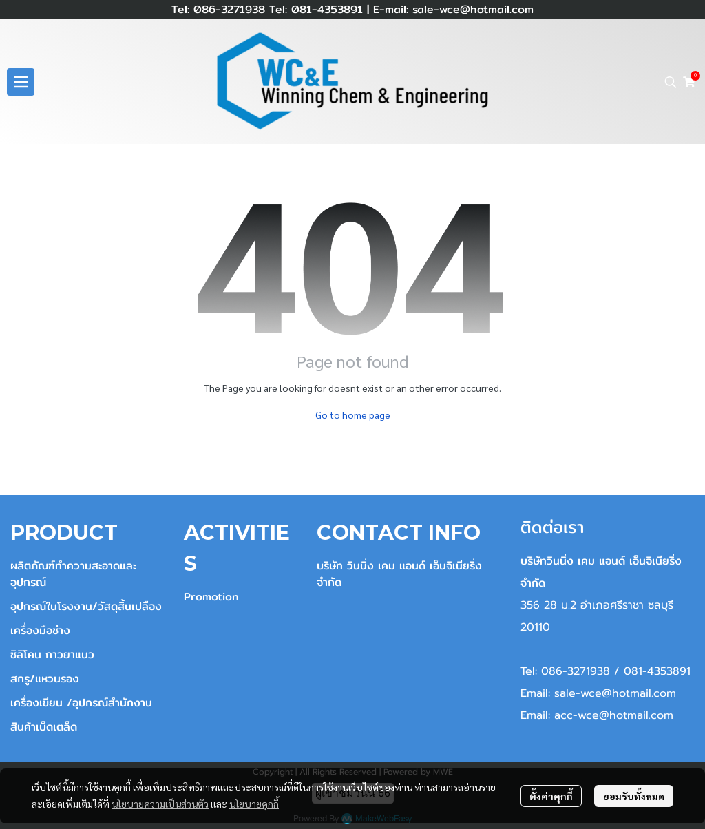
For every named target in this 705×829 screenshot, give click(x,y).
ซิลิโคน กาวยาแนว (52, 654)
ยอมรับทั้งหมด (633, 796)
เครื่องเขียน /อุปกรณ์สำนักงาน (81, 702)
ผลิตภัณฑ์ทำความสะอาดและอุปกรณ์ (73, 574)
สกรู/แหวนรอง (44, 678)
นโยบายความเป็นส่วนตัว (160, 803)
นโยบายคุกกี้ (254, 803)
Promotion (211, 596)
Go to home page (352, 414)
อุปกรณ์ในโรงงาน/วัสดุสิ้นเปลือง (86, 606)
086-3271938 (229, 9)
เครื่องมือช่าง (40, 630)
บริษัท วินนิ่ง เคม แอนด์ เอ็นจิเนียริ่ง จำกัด (399, 574)
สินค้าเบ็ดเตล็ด (43, 726)
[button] (670, 82)
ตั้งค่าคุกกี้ (551, 796)
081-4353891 (325, 9)
